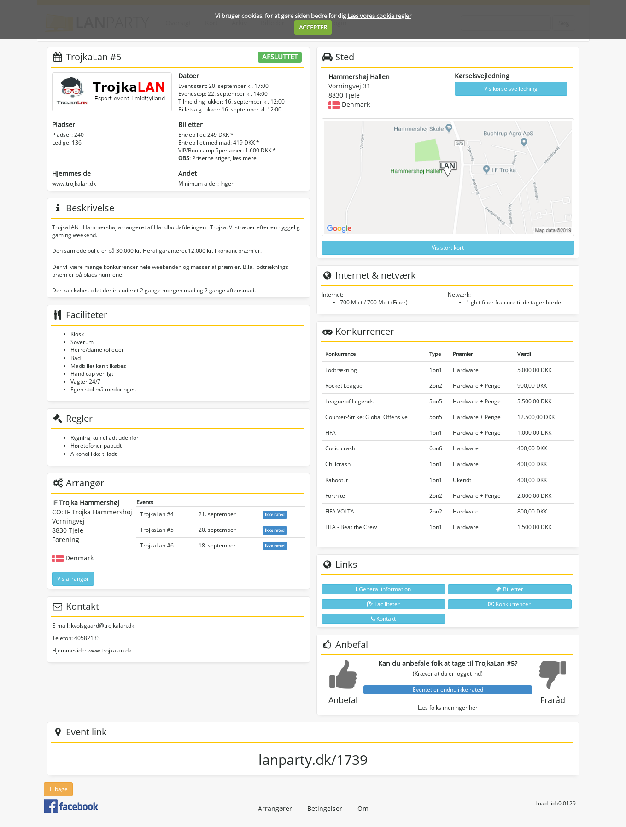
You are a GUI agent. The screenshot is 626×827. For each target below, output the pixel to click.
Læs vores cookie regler (379, 16)
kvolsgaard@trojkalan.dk (102, 625)
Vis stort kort (448, 247)
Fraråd (552, 699)
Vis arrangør (73, 578)
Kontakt (383, 619)
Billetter (509, 589)
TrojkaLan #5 (157, 530)
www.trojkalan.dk (74, 183)
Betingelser (324, 808)
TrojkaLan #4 (157, 514)
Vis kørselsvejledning (511, 89)
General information (383, 589)
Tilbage (58, 789)
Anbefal (343, 699)
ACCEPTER (313, 27)
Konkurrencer (509, 604)
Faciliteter (383, 604)
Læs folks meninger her (448, 707)
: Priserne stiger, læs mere (217, 158)
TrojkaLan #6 (157, 545)
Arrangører (275, 808)
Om (363, 808)
